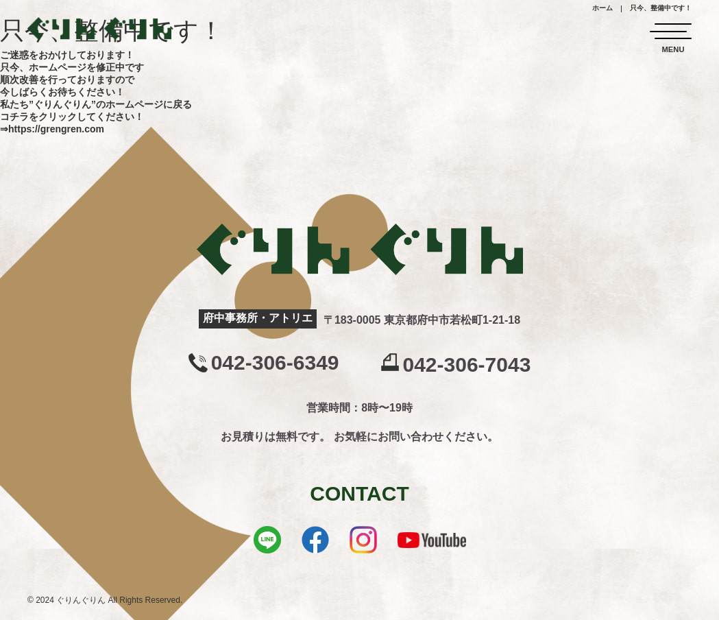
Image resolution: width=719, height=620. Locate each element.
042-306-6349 (275, 363)
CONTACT (359, 493)
